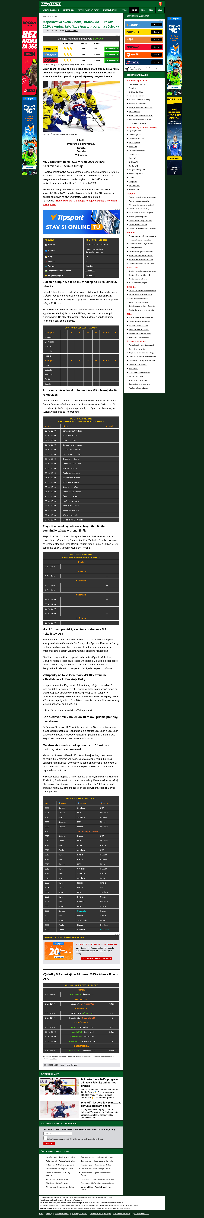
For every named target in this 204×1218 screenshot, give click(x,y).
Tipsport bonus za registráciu (139, 201)
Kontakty (49, 1214)
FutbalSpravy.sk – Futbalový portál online (60, 1161)
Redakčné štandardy (62, 1214)
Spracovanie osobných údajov (100, 1214)
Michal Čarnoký (71, 31)
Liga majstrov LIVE (135, 131)
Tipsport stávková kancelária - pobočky (142, 228)
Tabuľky (81, 140)
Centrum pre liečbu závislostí (120, 1208)
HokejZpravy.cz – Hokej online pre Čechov (95, 1169)
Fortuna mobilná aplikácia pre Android (142, 263)
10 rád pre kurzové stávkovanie (139, 372)
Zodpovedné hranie (102, 1208)
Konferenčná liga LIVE (136, 139)
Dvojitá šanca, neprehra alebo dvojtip (141, 353)
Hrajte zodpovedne (85, 1056)
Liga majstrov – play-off (137, 84)
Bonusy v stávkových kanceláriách (140, 108)
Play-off (81, 147)
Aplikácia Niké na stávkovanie (139, 337)
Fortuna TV (132, 178)
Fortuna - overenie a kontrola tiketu (141, 255)
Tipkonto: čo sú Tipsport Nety (139, 209)
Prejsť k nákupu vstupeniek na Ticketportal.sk (68, 710)
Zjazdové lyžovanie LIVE (137, 150)
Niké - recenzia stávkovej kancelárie (141, 318)
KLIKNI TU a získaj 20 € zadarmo (97, 958)
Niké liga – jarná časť (136, 92)
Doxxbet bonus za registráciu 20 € (140, 294)
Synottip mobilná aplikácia (138, 279)
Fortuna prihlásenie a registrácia (140, 240)
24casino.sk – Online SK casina (57, 1183)
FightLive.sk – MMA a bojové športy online (60, 1165)
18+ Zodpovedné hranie (121, 1214)
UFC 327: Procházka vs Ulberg (139, 100)
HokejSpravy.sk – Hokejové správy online (60, 1157)
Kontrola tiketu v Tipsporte (138, 224)
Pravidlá (81, 151)
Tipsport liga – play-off (136, 96)
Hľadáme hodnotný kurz (137, 376)
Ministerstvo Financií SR (61, 1208)
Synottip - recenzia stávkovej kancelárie (142, 271)
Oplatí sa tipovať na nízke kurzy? (140, 384)
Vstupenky (81, 155)
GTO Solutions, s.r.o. (141, 1214)
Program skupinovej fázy (81, 144)
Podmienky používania (79, 1214)
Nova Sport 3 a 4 (134, 185)
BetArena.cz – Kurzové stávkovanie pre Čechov (97, 1179)
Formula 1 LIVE (134, 154)
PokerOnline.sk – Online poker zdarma (59, 1169)
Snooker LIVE (133, 166)
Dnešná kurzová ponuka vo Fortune (141, 252)
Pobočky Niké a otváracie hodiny (140, 333)
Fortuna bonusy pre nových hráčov (141, 244)
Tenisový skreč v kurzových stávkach (141, 345)
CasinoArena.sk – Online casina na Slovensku (97, 1161)
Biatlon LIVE (133, 146)
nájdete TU (90, 271)
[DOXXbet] (29, 94)
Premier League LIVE (136, 174)
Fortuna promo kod (135, 248)
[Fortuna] (174, 174)
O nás (41, 1214)
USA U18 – (82, 1004)
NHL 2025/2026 (134, 111)
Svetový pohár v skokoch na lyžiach (141, 115)
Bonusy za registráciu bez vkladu (140, 119)
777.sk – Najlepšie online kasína (57, 1179)
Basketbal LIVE (134, 189)
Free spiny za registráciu (137, 123)
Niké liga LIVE (133, 162)
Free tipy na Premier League (138, 388)
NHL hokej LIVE (134, 143)
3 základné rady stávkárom (138, 365)
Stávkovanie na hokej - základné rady (142, 361)
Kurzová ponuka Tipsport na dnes (140, 221)
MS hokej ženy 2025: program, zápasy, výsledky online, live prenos (100, 1082)
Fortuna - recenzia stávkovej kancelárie (142, 236)
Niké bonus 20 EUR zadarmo (139, 329)
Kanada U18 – (82, 1018)
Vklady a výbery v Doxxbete (138, 298)
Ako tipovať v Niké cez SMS (138, 326)
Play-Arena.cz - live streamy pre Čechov (60, 1187)
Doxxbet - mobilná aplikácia (138, 302)
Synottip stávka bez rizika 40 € (139, 275)
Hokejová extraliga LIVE (137, 170)
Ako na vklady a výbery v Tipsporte (141, 213)
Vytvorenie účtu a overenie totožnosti (141, 205)
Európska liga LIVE (135, 135)
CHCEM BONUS (112, 49)
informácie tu (53, 1059)
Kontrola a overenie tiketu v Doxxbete (142, 306)
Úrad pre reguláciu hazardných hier (83, 1208)
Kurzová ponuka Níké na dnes (139, 322)
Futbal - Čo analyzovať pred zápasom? (142, 357)
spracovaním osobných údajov (66, 1139)
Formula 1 (132, 88)
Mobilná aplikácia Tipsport (138, 217)
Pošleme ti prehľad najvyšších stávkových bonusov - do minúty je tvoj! (80, 1129)
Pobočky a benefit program (138, 283)
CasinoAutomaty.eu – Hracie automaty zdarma (97, 1157)
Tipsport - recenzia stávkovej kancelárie (142, 197)
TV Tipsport (133, 182)
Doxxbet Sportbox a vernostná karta (141, 310)
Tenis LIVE (132, 158)
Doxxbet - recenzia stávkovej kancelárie (142, 290)
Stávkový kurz (133, 368)
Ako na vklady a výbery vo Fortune (141, 259)
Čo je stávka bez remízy (137, 349)
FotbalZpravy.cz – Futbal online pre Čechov (96, 1165)
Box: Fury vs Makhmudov (137, 104)
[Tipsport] (174, 94)
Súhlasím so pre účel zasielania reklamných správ (75, 1139)
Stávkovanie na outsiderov (138, 380)
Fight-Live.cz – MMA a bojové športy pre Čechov (97, 1183)
